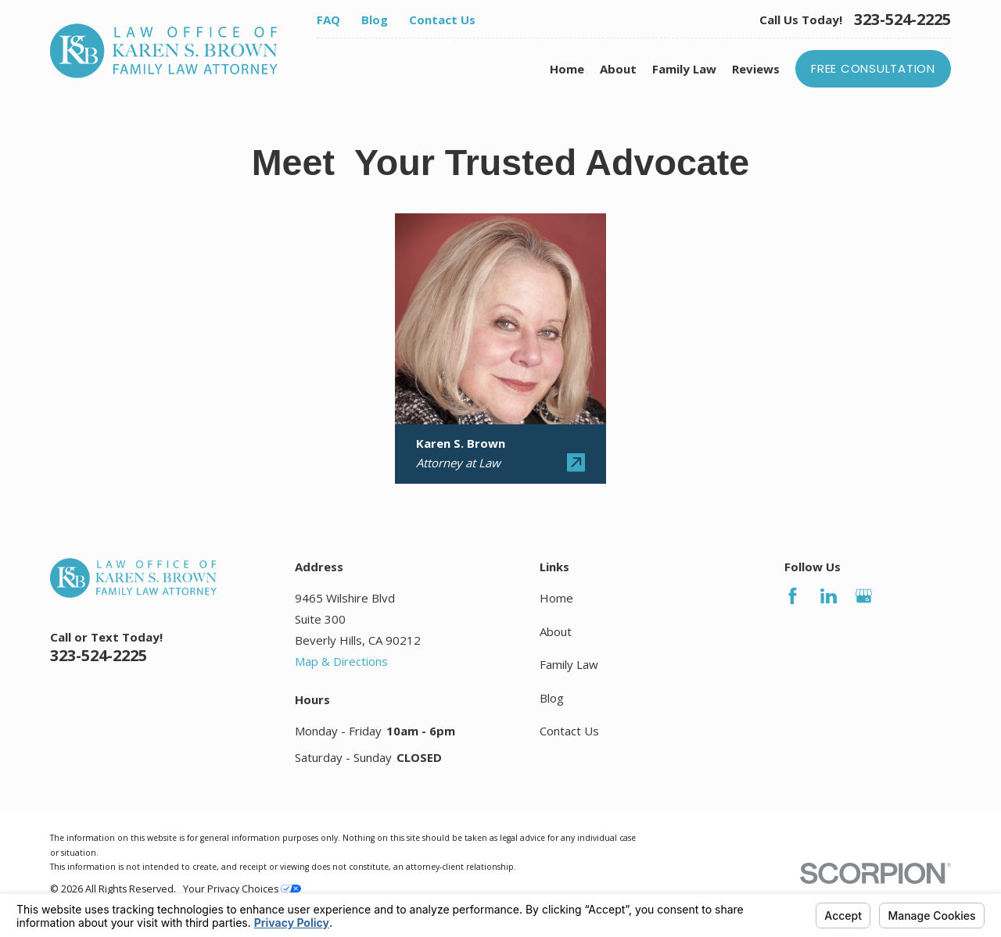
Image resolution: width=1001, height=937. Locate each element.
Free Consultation (873, 68)
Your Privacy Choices (242, 889)
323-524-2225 (902, 19)
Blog (374, 19)
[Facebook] (792, 596)
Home (556, 598)
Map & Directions (341, 661)
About (556, 631)
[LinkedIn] (828, 596)
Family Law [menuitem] (684, 69)
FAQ (328, 19)
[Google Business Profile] (864, 596)
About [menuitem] (618, 69)
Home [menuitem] (567, 69)
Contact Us (442, 19)
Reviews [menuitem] (756, 69)
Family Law (569, 664)
